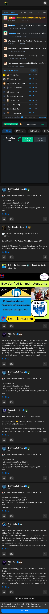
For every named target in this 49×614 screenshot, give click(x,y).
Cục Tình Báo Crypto (16, 227)
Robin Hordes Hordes (17, 265)
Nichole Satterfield (17, 96)
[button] (45, 3)
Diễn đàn (17, 117)
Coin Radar (12, 524)
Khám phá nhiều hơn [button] (34, 606)
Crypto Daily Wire (15, 410)
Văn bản (20, 131)
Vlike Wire (12, 334)
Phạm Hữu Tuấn (16, 79)
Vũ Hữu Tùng (15, 75)
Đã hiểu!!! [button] (24, 611)
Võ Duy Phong (15, 105)
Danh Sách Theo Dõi (40, 139)
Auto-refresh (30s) (28, 117)
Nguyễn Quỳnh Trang (18, 83)
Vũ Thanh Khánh (16, 113)
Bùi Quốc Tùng (15, 109)
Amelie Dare (15, 92)
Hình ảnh (34, 131)
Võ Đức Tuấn (15, 100)
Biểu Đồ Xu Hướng (27, 139)
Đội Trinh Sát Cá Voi (16, 189)
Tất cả (7, 131)
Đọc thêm (5, 214)
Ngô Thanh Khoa (16, 88)
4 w (9, 192)
